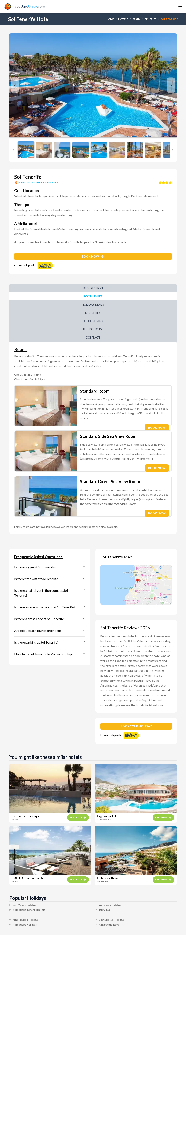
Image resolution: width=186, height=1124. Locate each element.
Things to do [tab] (93, 329)
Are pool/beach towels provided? (49, 630)
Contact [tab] (93, 337)
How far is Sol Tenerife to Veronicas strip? (49, 654)
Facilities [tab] (93, 312)
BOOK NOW (93, 256)
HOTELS (123, 19)
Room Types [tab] (92, 296)
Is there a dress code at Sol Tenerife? (49, 619)
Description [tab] (93, 288)
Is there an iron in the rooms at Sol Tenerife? (49, 607)
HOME (110, 19)
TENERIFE (150, 19)
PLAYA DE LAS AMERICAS (32, 182)
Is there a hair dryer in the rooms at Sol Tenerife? (49, 592)
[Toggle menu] (174, 6)
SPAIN (136, 19)
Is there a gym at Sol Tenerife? (49, 567)
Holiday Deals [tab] (93, 304)
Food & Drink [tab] (93, 321)
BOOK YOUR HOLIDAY (136, 726)
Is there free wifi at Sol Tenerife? (49, 579)
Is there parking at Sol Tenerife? (49, 642)
